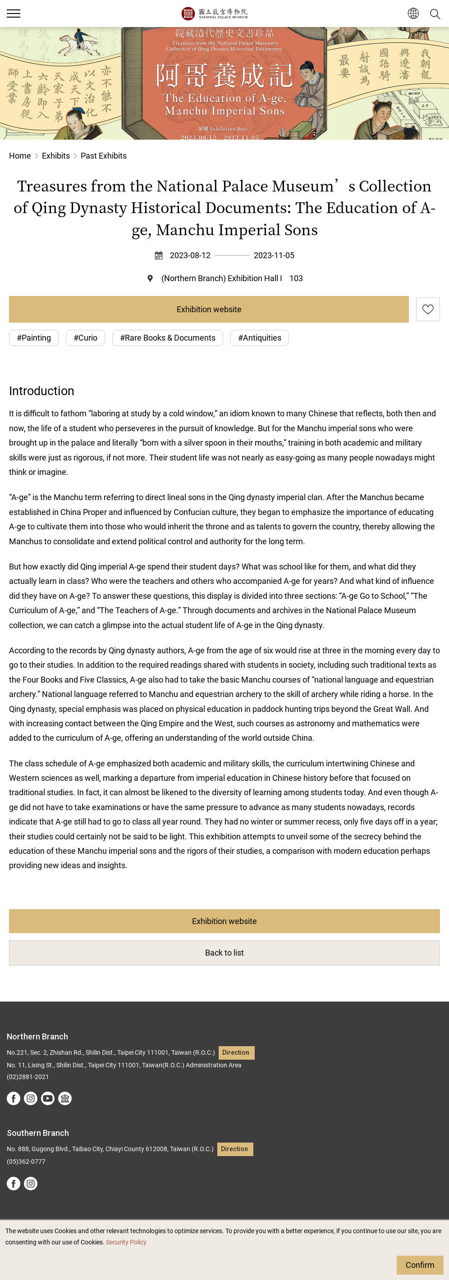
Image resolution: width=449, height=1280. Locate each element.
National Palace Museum (214, 13)
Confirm (420, 1265)
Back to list (224, 952)
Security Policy (126, 1242)
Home (20, 155)
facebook (13, 1098)
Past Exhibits (104, 155)
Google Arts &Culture (65, 1098)
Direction (235, 1053)
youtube (48, 1098)
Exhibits (56, 155)
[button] (413, 13)
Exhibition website (209, 309)
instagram (30, 1098)
